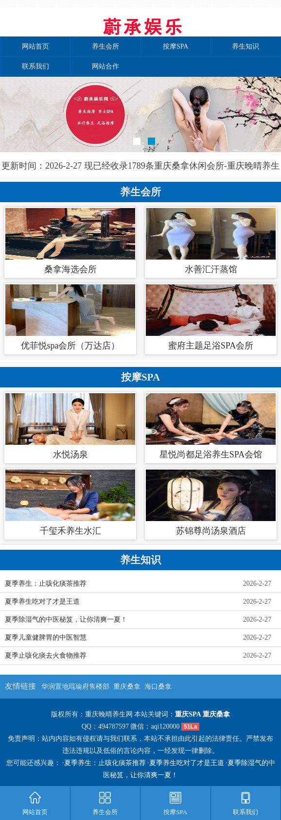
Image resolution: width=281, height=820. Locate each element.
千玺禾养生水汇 (70, 531)
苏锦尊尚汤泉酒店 (211, 531)
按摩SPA (175, 46)
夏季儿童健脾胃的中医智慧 (46, 637)
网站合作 (105, 66)
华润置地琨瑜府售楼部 (75, 686)
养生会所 (105, 46)
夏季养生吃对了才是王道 (42, 601)
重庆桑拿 (126, 686)
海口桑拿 (158, 686)
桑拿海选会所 (70, 269)
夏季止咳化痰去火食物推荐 (46, 655)
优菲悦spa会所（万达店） (70, 345)
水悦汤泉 (70, 454)
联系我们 (35, 66)
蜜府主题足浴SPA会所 (210, 345)
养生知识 (245, 46)
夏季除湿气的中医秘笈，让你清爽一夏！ (66, 619)
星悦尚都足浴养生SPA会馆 (210, 454)
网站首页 (35, 46)
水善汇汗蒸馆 (211, 269)
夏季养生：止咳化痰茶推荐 (46, 583)
